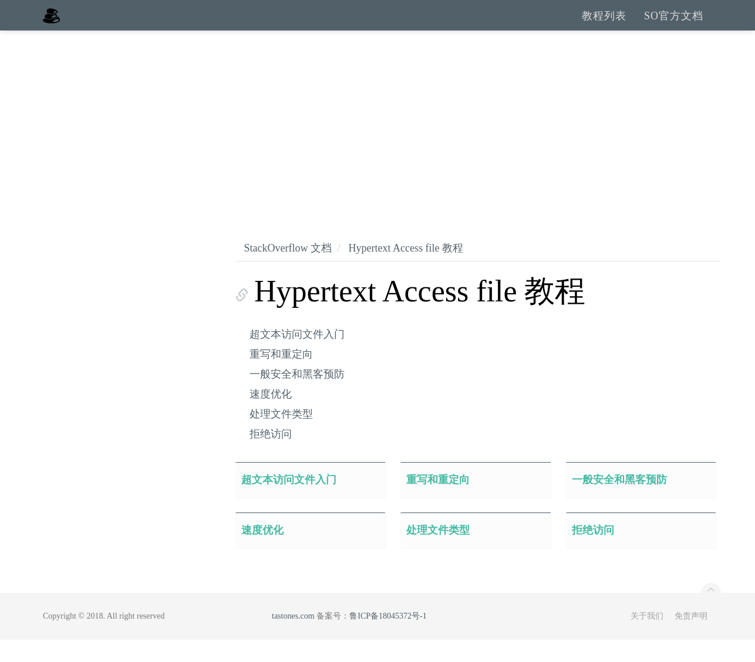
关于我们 (647, 638)
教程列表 (604, 26)
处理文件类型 (281, 436)
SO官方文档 (673, 26)
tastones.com (293, 638)
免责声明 (691, 638)
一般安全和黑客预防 (297, 396)
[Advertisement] (377, 141)
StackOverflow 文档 (288, 270)
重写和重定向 (281, 376)
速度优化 (271, 416)
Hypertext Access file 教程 (405, 270)
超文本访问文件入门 (297, 356)
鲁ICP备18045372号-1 (387, 638)
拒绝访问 (271, 456)
